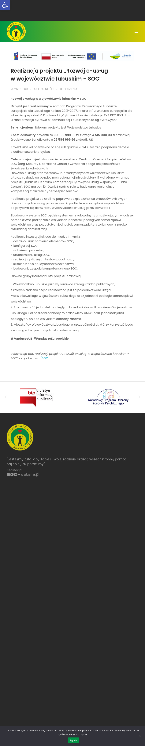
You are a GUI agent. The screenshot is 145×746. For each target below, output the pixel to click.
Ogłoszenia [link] (68, 89)
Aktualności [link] (44, 89)
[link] (5, 5)
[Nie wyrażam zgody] (140, 736)
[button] (6, 397)
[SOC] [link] (45, 358)
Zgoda (73, 740)
